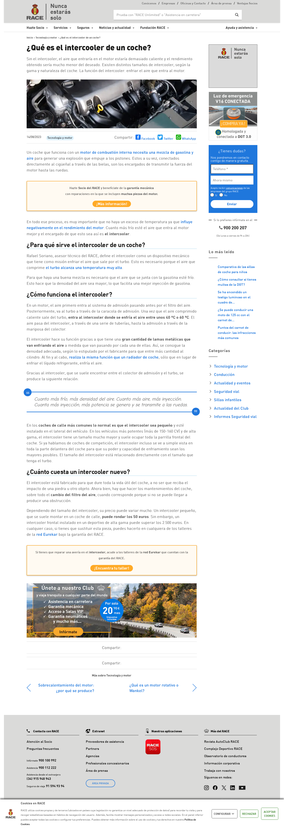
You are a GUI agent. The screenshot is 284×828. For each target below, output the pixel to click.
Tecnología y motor (60, 138)
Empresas (168, 3)
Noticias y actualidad (115, 27)
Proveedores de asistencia (105, 745)
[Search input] (174, 15)
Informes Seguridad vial (235, 416)
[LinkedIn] (232, 789)
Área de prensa (221, 3)
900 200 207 (235, 227)
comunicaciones (234, 187)
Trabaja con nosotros (219, 774)
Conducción (224, 374)
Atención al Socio (39, 745)
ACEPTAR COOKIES (270, 813)
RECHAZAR (249, 813)
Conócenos (149, 3)
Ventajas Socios (247, 3)
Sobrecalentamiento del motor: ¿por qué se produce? (66, 691)
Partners (92, 752)
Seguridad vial (226, 391)
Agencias (92, 759)
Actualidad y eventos (232, 382)
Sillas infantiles (227, 399)
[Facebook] (215, 789)
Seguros (83, 27)
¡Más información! (111, 204)
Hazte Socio (35, 27)
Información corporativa (222, 766)
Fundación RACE (152, 27)
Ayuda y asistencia (240, 27)
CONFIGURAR (224, 813)
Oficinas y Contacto (193, 3)
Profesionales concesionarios (107, 766)
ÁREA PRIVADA (100, 786)
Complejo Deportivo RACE (223, 752)
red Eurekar (47, 536)
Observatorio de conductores (225, 759)
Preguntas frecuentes (43, 752)
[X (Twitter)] (223, 789)
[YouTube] (242, 789)
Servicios (61, 27)
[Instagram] (206, 789)
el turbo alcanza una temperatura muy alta (84, 269)
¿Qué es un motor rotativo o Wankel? (153, 691)
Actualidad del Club (231, 408)
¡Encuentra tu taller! (111, 571)
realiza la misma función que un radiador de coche (114, 358)
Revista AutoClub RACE (221, 745)
